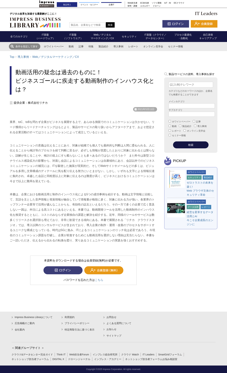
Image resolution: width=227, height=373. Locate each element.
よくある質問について (118, 323)
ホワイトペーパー (54, 46)
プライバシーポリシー (77, 323)
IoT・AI (167, 3)
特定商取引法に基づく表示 (79, 329)
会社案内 (20, 329)
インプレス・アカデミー (107, 359)
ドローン (157, 6)
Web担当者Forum (79, 354)
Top (12, 56)
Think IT (61, 354)
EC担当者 (144, 3)
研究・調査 (132, 6)
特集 (91, 46)
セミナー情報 (175, 46)
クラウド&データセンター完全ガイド (32, 354)
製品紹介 (103, 46)
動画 (71, 46)
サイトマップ (113, 335)
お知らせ (111, 329)
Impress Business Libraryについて (34, 317)
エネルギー (145, 6)
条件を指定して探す (26, 46)
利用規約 (70, 317)
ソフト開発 (157, 3)
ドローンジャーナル (79, 359)
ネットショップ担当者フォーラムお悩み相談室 (151, 359)
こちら (99, 279)
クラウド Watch (130, 354)
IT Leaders (148, 354)
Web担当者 (132, 3)
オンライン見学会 (153, 46)
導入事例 (118, 46)
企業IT (111, 5)
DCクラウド (179, 3)
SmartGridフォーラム (170, 354)
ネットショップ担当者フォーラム (30, 359)
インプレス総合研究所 (105, 354)
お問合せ (111, 317)
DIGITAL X (58, 359)
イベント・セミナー (89, 5)
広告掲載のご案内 (25, 323)
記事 (81, 46)
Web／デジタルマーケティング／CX (55, 56)
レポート (133, 46)
